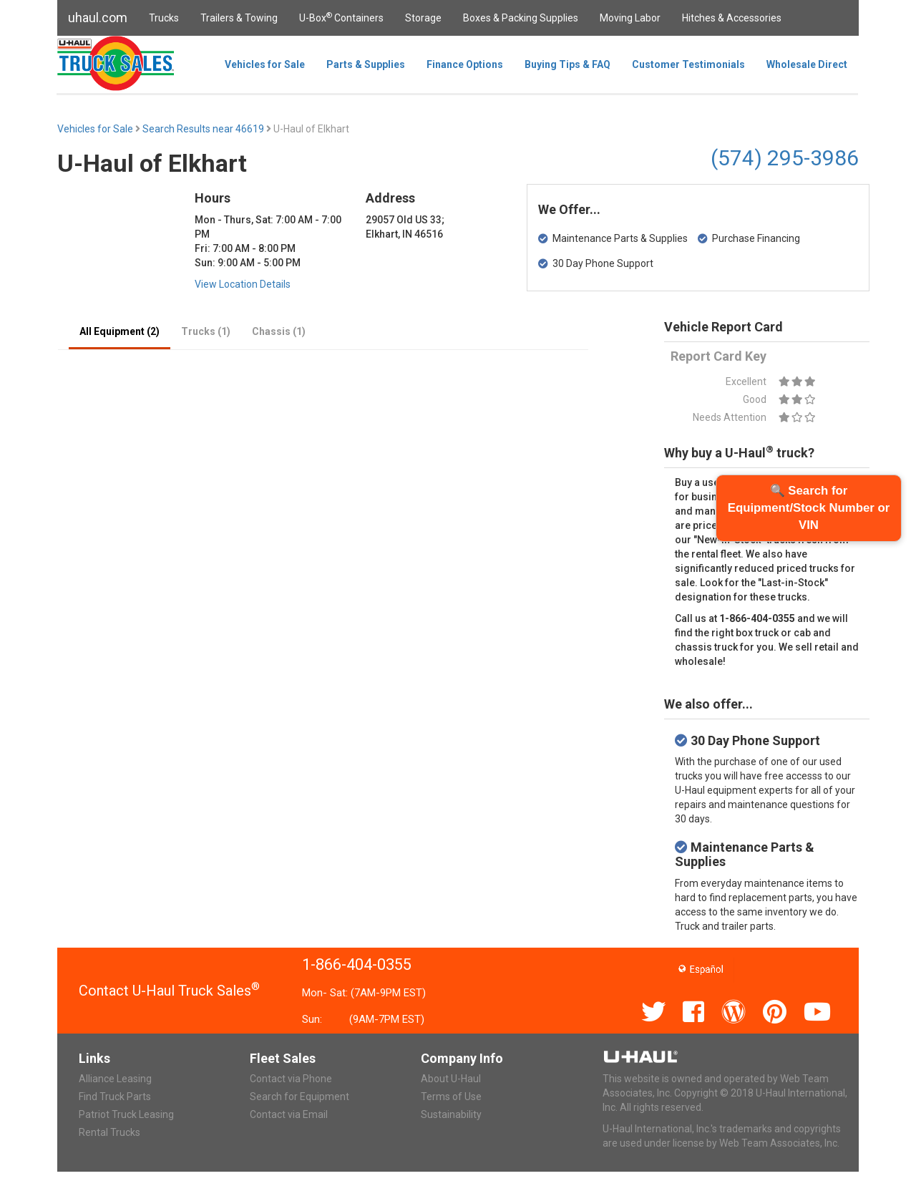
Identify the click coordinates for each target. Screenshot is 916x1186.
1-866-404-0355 (356, 964)
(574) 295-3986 (785, 157)
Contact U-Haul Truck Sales (169, 990)
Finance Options (465, 64)
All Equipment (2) (119, 331)
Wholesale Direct (806, 64)
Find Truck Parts (115, 1096)
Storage (423, 18)
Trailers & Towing (239, 18)
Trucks (164, 18)
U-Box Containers (341, 17)
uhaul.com (97, 17)
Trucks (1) (205, 331)
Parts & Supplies (365, 64)
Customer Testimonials (688, 64)
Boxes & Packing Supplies (520, 18)
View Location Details (243, 284)
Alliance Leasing (115, 1078)
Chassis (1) (279, 331)
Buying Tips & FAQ (567, 64)
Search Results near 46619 (204, 129)
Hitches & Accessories (731, 18)
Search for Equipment (299, 1096)
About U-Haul (451, 1078)
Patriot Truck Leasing (126, 1114)
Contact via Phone (291, 1078)
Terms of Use (451, 1096)
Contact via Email (289, 1114)
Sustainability (451, 1114)
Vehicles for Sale (265, 64)
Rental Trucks (109, 1132)
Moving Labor (630, 18)
